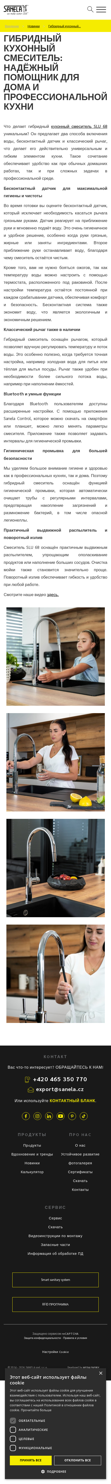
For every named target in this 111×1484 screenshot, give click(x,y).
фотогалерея (80, 1163)
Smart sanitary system (55, 1280)
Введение (12, 26)
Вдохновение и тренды (32, 1154)
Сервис (55, 1218)
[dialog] (55, 1423)
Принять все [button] (31, 1460)
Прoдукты (32, 1145)
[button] (55, 1471)
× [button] (100, 1373)
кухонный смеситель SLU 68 (79, 126)
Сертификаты (80, 1171)
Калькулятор (32, 1171)
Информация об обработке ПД (55, 1253)
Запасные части (55, 1244)
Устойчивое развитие (80, 1154)
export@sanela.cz (60, 1088)
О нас (80, 1145)
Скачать (80, 1180)
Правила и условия (75, 1338)
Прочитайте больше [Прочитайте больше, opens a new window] (36, 1410)
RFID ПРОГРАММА (55, 1304)
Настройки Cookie (55, 1352)
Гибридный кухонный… (64, 26)
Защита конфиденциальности (42, 1338)
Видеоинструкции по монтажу (55, 1235)
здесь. (53, 594)
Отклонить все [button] (77, 1460)
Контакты (80, 1189)
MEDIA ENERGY (91, 1367)
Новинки (34, 26)
